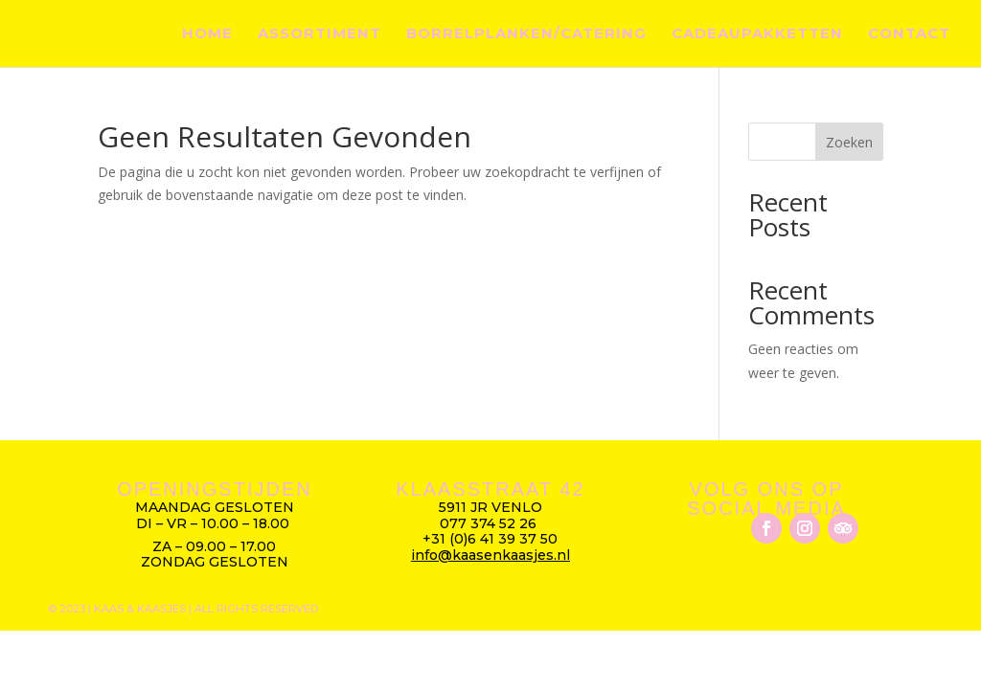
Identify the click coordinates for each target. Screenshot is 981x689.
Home (207, 34)
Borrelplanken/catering (526, 34)
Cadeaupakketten (757, 34)
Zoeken (849, 142)
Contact (909, 34)
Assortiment (319, 34)
